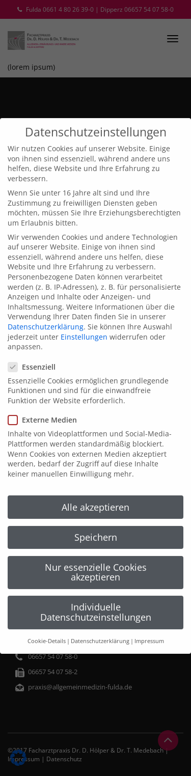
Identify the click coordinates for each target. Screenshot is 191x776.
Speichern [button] (95, 507)
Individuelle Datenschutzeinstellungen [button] (95, 582)
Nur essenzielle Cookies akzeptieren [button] (96, 542)
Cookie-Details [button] (47, 611)
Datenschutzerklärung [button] (100, 611)
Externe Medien (46, 390)
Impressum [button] (149, 611)
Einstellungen (84, 307)
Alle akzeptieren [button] (95, 477)
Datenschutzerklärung (46, 297)
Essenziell (35, 337)
